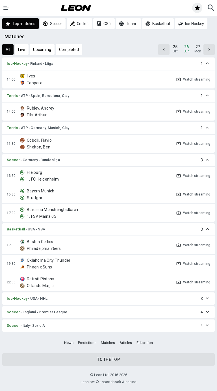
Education (144, 343)
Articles (126, 343)
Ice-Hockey (17, 63)
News (68, 343)
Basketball (16, 229)
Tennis (12, 96)
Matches (108, 343)
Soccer (13, 160)
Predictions (87, 343)
